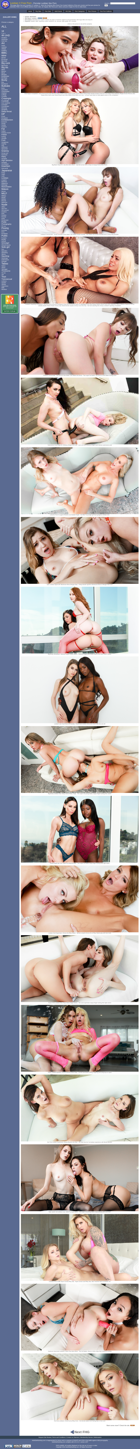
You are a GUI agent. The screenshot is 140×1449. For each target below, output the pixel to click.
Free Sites (48, 11)
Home (30, 11)
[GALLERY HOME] (10, 17)
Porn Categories (80, 11)
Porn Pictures (92, 11)
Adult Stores (58, 11)
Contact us (69, 1437)
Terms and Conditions (58, 1437)
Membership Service (86, 1437)
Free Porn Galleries (106, 11)
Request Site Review (44, 1437)
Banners (76, 1437)
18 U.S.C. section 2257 (81, 1442)
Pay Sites (38, 11)
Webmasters (97, 1437)
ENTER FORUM (9, 311)
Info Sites (68, 11)
